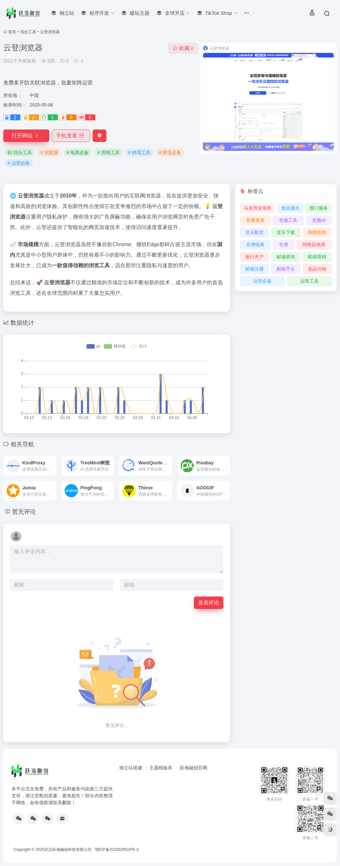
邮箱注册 (254, 268)
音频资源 (255, 220)
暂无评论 (24, 511)
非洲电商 (255, 244)
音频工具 (288, 220)
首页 (12, 32)
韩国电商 (317, 232)
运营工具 (309, 281)
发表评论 (208, 602)
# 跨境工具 (139, 152)
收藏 (182, 48)
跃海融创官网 (193, 767)
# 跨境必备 (170, 152)
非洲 (283, 244)
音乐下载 (286, 232)
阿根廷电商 (314, 244)
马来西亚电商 (257, 208)
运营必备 (262, 281)
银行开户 (254, 256)
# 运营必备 (19, 163)
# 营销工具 (108, 152)
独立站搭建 (130, 767)
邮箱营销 (317, 256)
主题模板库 (160, 767)
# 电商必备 (78, 152)
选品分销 (317, 268)
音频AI (319, 220)
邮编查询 (286, 256)
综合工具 (28, 32)
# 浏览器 (49, 152)
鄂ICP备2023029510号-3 (117, 849)
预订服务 (318, 208)
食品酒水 (290, 208)
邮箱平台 (286, 268)
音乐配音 (254, 232)
